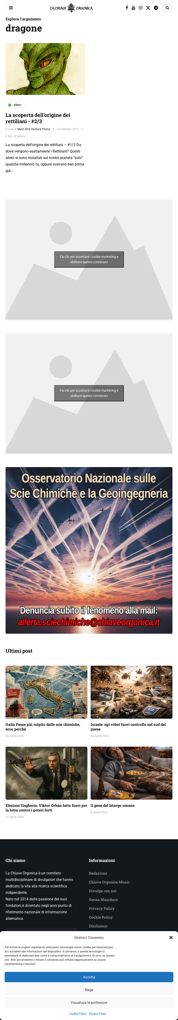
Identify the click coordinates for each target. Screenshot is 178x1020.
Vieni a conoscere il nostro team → (41, 932)
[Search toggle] (167, 8)
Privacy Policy (101, 908)
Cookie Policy (101, 917)
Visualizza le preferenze (89, 1009)
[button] (171, 944)
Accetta (89, 984)
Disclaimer (98, 925)
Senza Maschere (103, 899)
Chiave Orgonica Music (109, 882)
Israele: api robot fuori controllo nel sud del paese (128, 726)
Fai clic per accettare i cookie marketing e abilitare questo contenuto (89, 259)
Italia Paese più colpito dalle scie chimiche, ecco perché (43, 726)
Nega (89, 997)
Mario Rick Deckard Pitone (33, 129)
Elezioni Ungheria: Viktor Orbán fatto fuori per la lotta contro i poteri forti (46, 807)
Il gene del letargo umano (113, 805)
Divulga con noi (102, 890)
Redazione (98, 873)
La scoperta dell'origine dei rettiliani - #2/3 (38, 118)
